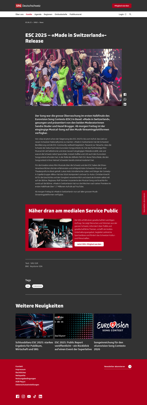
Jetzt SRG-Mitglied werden (89, 244)
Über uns (19, 14)
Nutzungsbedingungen (26, 378)
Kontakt (19, 366)
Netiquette (20, 375)
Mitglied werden (122, 6)
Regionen (48, 14)
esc (28, 286)
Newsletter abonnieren (117, 366)
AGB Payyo (20, 381)
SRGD (36, 22)
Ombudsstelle (61, 14)
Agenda (38, 14)
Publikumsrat (76, 14)
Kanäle (29, 14)
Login (123, 14)
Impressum (21, 369)
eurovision (37, 286)
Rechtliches (21, 372)
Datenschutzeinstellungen (27, 384)
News (41, 22)
